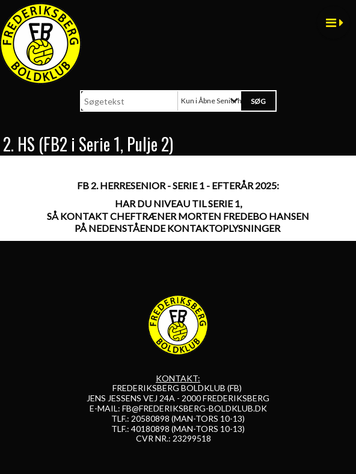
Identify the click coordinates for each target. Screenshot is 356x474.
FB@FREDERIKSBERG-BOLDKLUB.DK (194, 408)
